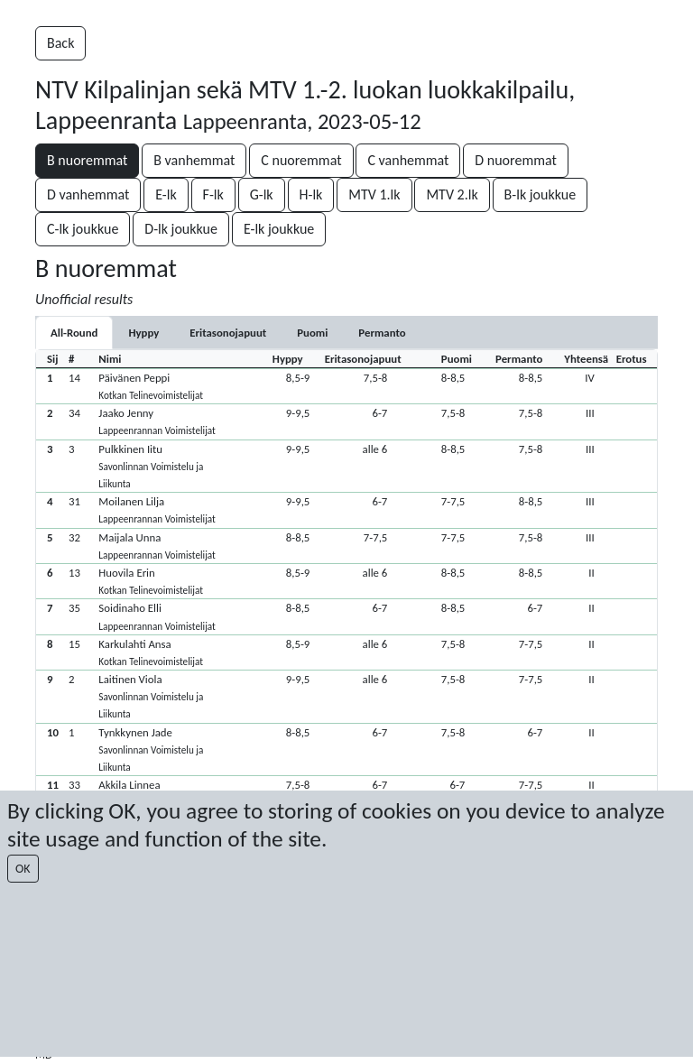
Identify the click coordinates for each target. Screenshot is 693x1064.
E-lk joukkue (279, 228)
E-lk (165, 194)
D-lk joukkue (180, 228)
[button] (346, 385)
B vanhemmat (194, 160)
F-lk (213, 194)
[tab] (143, 332)
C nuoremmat (301, 160)
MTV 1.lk (374, 194)
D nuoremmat (515, 160)
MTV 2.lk (451, 194)
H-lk (311, 194)
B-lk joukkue (540, 194)
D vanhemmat (88, 194)
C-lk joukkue (82, 228)
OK (23, 868)
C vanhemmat (407, 160)
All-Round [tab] (74, 332)
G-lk (261, 194)
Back (60, 42)
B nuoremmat (87, 160)
